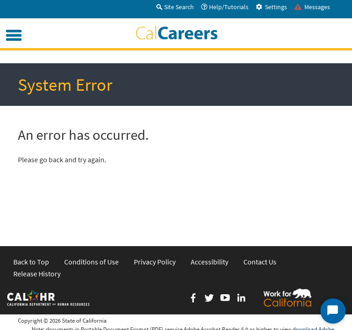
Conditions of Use (91, 199)
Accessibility (209, 199)
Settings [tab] (271, 7)
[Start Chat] (333, 311)
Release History (36, 210)
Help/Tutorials (224, 7)
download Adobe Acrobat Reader (313, 271)
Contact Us (259, 199)
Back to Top (31, 199)
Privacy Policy (155, 199)
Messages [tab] (312, 7)
